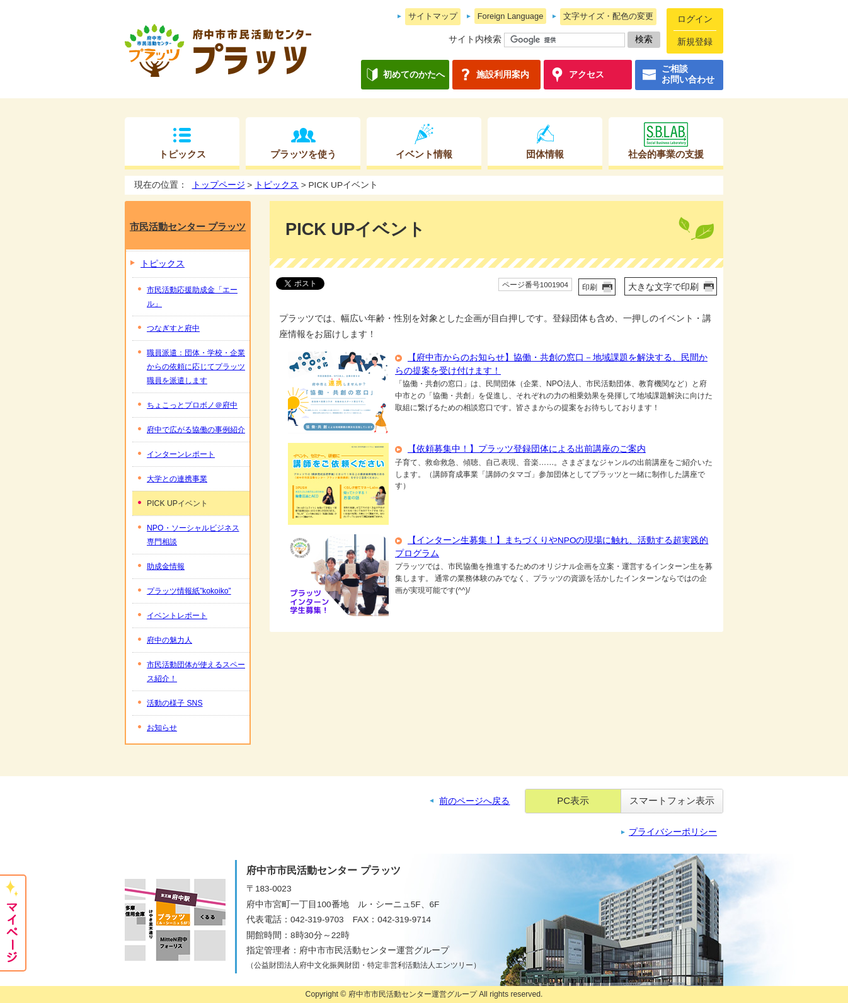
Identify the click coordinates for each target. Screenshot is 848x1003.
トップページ (218, 185)
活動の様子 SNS (175, 703)
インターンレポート (181, 454)
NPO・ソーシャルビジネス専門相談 (193, 535)
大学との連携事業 (177, 478)
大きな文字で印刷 (663, 287)
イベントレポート (177, 615)
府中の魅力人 (169, 640)
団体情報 (545, 154)
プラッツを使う (303, 154)
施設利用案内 (502, 74)
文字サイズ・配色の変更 (608, 16)
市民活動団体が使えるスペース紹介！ (196, 671)
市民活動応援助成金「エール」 (192, 296)
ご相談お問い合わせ (688, 74)
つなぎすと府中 (173, 328)
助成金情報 (166, 566)
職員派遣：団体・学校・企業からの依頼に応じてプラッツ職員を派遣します (196, 366)
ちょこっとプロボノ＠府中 (192, 405)
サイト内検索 (475, 39)
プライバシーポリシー (673, 832)
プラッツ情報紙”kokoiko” (189, 591)
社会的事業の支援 (666, 154)
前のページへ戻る (474, 801)
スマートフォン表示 (671, 800)
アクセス (586, 74)
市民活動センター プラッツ (188, 226)
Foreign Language (511, 16)
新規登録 (695, 42)
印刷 (589, 287)
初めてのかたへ (414, 74)
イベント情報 (424, 154)
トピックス (182, 154)
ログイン (695, 19)
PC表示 (573, 800)
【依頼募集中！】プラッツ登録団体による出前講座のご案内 (527, 449)
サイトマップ (432, 16)
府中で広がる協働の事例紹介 (196, 429)
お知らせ (162, 727)
